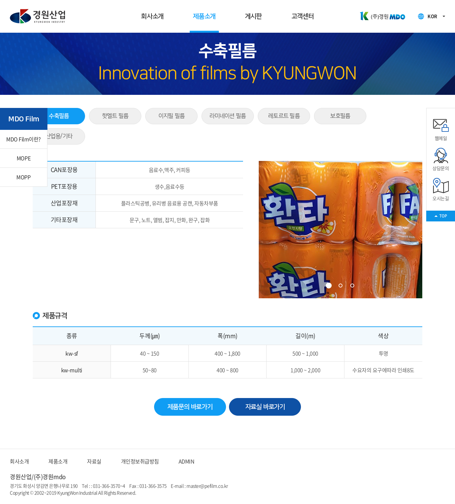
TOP (443, 216)
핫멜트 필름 (115, 116)
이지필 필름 (171, 116)
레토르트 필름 (284, 116)
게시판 (253, 16)
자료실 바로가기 (265, 406)
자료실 (94, 461)
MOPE (23, 158)
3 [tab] (352, 285)
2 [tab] (340, 285)
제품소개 (204, 16)
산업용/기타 (59, 136)
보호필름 (340, 116)
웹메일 (441, 129)
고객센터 (302, 16)
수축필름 (59, 116)
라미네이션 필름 (227, 116)
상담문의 (440, 159)
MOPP (23, 177)
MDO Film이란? (23, 139)
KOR (432, 16)
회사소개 (152, 16)
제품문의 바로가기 (190, 406)
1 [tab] (329, 285)
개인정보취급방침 (140, 461)
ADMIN (186, 461)
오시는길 (440, 189)
